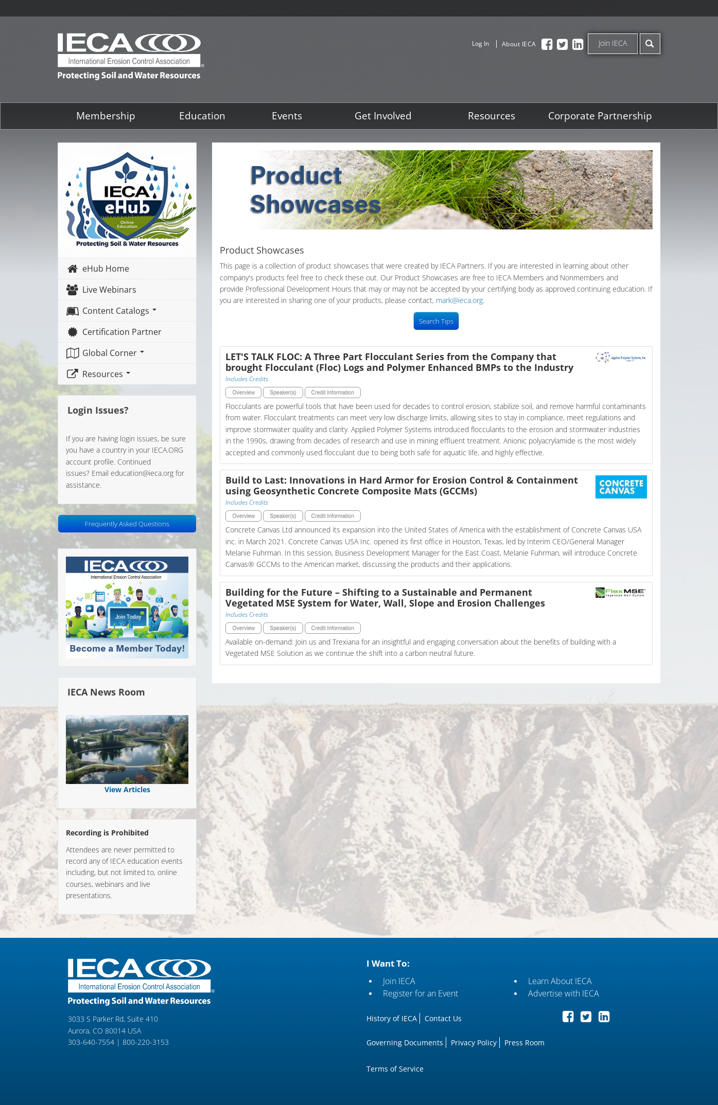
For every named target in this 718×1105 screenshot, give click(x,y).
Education (202, 115)
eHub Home (97, 268)
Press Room (524, 1042)
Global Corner (105, 353)
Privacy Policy (474, 1042)
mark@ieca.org (459, 300)
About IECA (519, 44)
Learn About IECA (560, 981)
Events (287, 115)
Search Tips (436, 321)
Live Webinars (101, 289)
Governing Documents (404, 1042)
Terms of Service (395, 1069)
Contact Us (443, 1018)
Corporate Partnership (600, 115)
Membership (106, 115)
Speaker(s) (283, 392)
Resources (491, 115)
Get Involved (383, 115)
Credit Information (332, 392)
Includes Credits (247, 379)
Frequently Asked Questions (127, 523)
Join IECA (613, 43)
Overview (244, 392)
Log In (480, 43)
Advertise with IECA (563, 993)
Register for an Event (420, 993)
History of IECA (391, 1018)
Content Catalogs (111, 310)
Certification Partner (114, 331)
